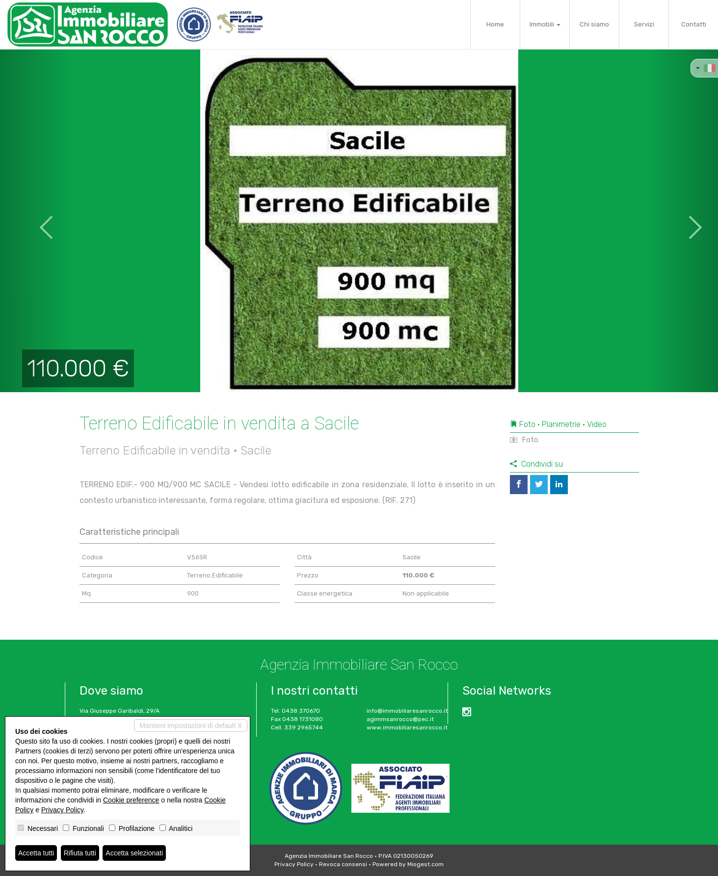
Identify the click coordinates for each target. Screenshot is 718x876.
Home (495, 24)
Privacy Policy (294, 864)
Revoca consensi (343, 864)
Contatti (693, 24)
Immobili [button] (545, 24)
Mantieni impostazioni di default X (190, 725)
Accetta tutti (36, 853)
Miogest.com (425, 864)
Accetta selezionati (134, 853)
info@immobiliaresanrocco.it (407, 710)
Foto (524, 439)
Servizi (644, 24)
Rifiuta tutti (80, 853)
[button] (36, 220)
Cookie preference (131, 800)
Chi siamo (594, 24)
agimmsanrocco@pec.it (400, 719)
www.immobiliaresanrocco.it (407, 727)
